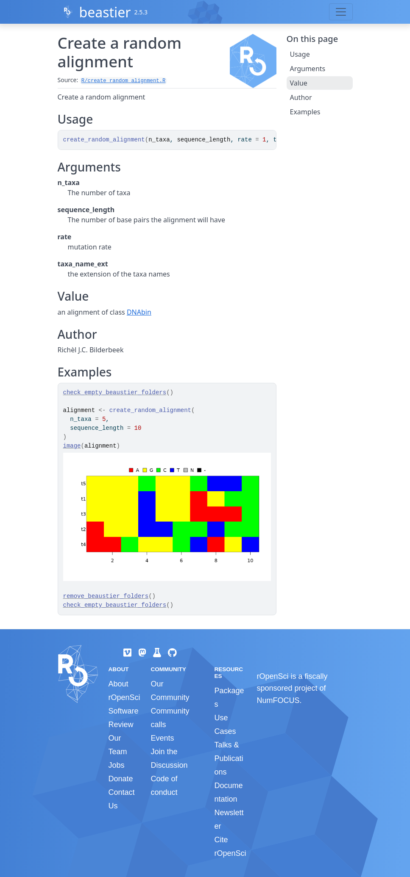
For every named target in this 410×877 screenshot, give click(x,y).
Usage (300, 54)
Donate (121, 779)
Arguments (308, 68)
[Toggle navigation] (341, 11)
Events (162, 738)
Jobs (117, 765)
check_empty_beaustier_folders (115, 392)
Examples (305, 111)
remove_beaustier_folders (106, 596)
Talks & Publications (228, 758)
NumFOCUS (278, 700)
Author (301, 97)
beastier (105, 12)
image (72, 446)
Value (298, 83)
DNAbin (139, 312)
